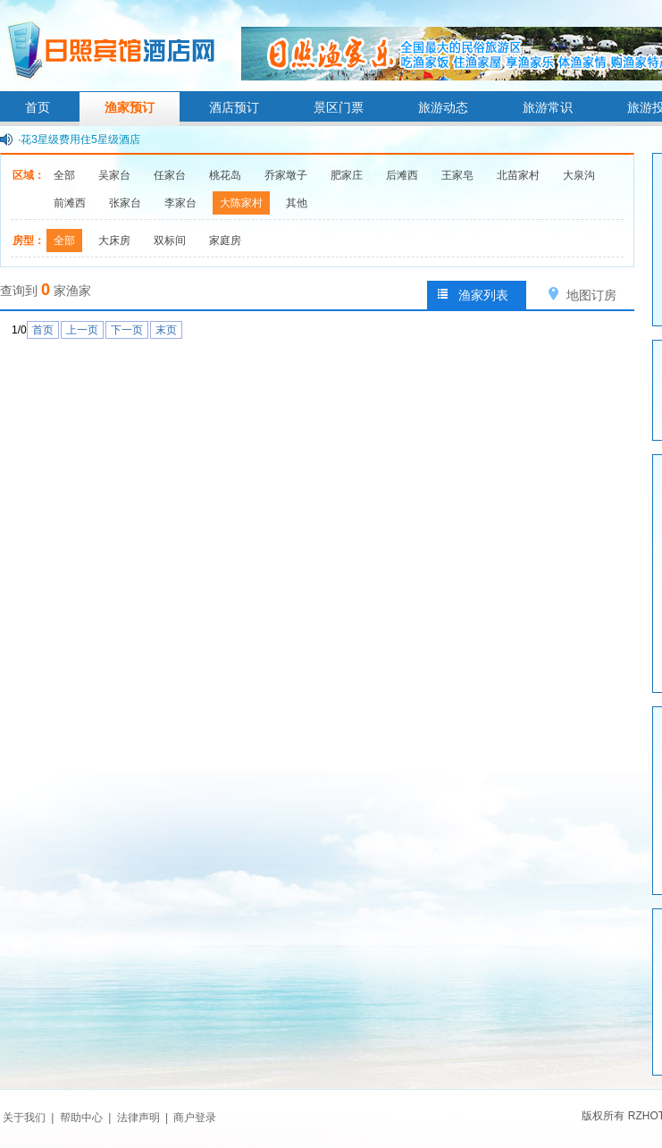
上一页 (82, 330)
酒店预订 (234, 107)
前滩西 (70, 203)
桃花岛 (225, 175)
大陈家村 (241, 203)
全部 (64, 175)
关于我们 (24, 1117)
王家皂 (457, 175)
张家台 (125, 203)
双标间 (170, 240)
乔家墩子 (285, 175)
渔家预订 (130, 107)
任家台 (170, 175)
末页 (166, 330)
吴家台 (114, 175)
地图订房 (591, 295)
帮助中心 (81, 1117)
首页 (37, 107)
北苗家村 (518, 175)
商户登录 (194, 1117)
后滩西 (402, 175)
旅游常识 (548, 107)
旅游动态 (443, 107)
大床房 (114, 240)
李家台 (180, 203)
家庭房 (225, 240)
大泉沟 (579, 175)
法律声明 (138, 1117)
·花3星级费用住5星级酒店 (79, 139)
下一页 (127, 330)
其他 (296, 203)
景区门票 (339, 107)
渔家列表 (483, 295)
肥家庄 (347, 175)
